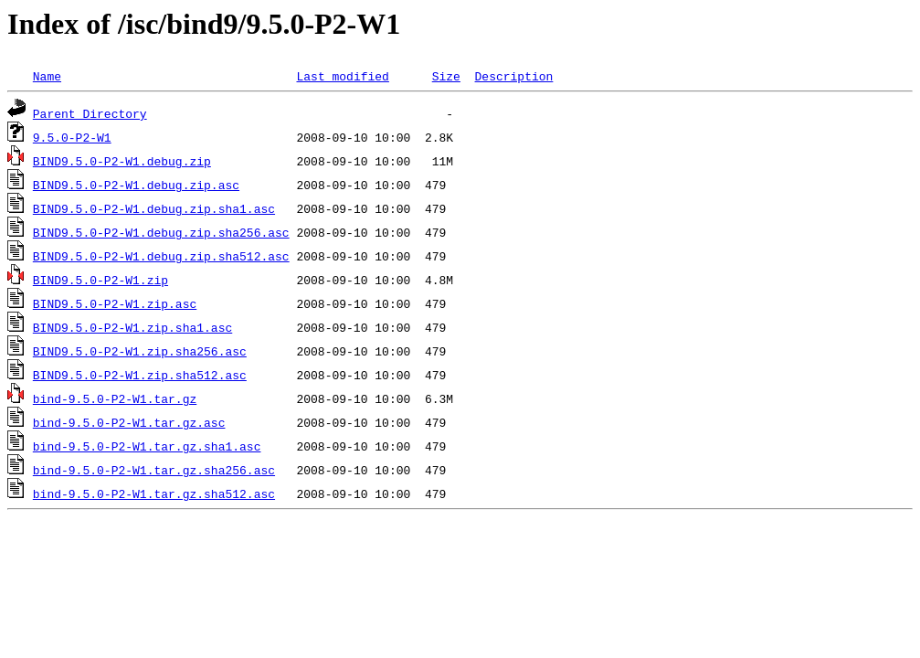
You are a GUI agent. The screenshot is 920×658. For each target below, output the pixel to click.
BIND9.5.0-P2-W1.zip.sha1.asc (132, 327)
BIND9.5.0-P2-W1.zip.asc (114, 303)
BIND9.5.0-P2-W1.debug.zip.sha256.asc (161, 232)
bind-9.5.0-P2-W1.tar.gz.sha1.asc (147, 446)
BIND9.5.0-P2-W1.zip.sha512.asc (140, 374)
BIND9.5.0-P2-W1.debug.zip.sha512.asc (161, 256)
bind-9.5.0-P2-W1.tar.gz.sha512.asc (154, 493)
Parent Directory (90, 113)
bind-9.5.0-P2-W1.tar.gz (114, 398)
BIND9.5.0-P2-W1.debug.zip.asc (136, 184)
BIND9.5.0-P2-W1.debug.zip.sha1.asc (154, 208)
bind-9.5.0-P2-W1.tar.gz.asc (129, 422)
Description (513, 76)
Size (446, 76)
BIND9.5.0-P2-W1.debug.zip (122, 161)
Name (47, 76)
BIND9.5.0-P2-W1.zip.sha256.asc (140, 351)
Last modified (342, 76)
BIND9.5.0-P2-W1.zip (100, 279)
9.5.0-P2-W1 (72, 137)
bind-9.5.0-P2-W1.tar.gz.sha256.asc (154, 470)
